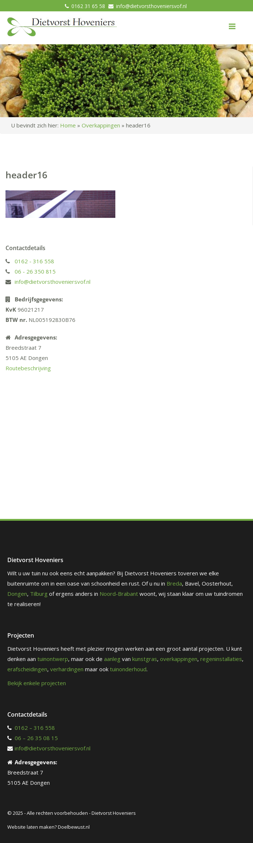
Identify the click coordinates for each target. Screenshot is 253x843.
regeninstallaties (221, 658)
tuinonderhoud (128, 669)
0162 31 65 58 (88, 6)
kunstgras (144, 658)
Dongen (17, 593)
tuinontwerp (52, 658)
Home (68, 125)
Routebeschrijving (28, 368)
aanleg (112, 658)
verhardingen (66, 669)
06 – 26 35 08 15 (36, 738)
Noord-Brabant (119, 593)
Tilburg (39, 593)
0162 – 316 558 (35, 727)
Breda (174, 583)
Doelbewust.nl (74, 827)
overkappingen (178, 658)
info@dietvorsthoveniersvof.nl (151, 6)
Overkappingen (101, 125)
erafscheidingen (27, 669)
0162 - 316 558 (34, 261)
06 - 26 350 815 (35, 271)
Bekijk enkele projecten (36, 683)
